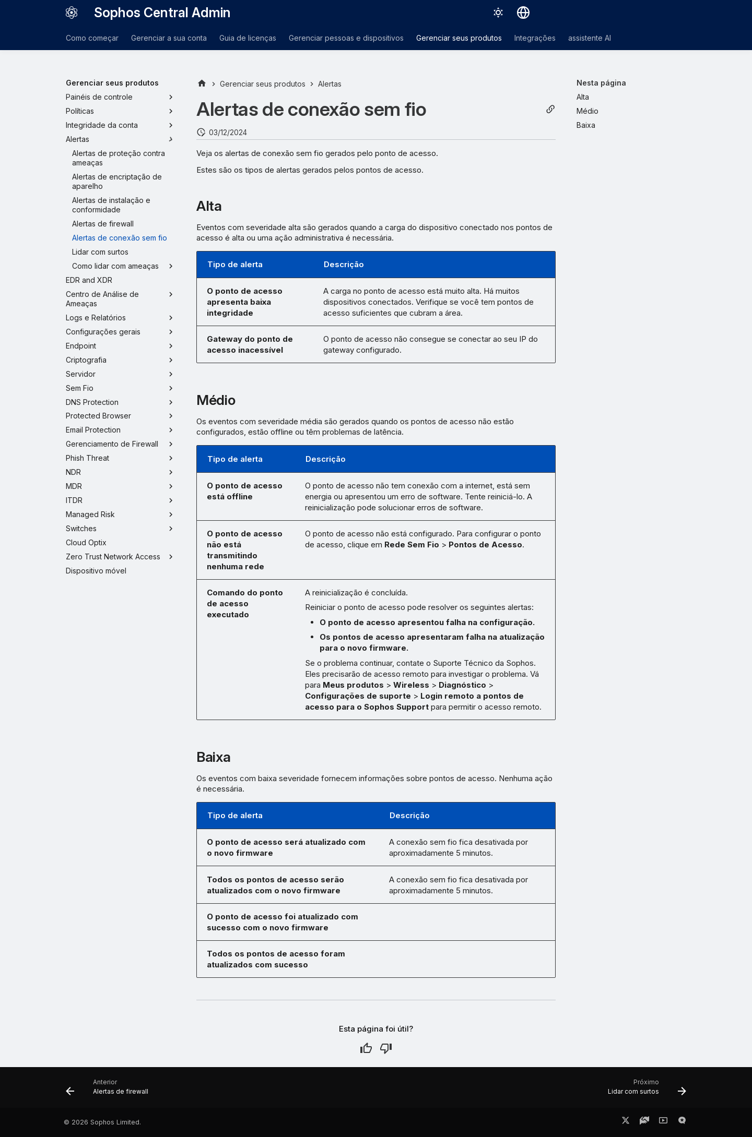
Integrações (535, 37)
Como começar (92, 37)
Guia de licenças (247, 37)
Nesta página (601, 82)
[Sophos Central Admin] (71, 12)
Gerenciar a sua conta (169, 37)
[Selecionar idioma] (523, 12)
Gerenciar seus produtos (459, 37)
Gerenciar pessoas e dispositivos (346, 37)
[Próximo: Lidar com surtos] (644, 1091)
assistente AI (589, 37)
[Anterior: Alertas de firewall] (110, 1091)
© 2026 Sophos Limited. (102, 1122)
